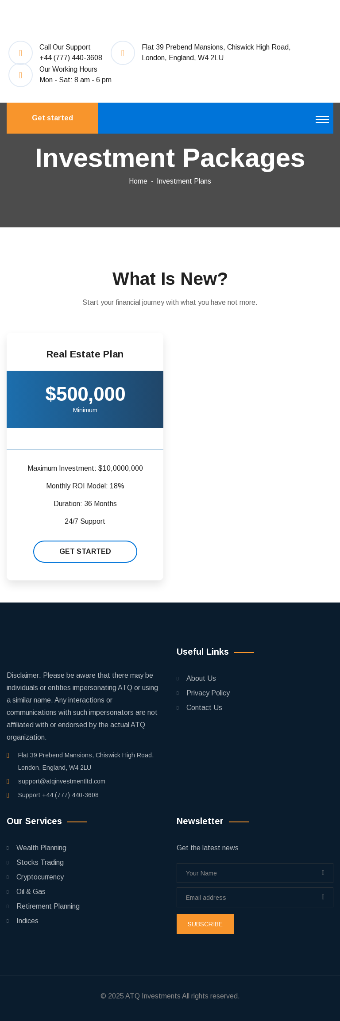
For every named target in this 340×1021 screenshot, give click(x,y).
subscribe (205, 924)
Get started (52, 118)
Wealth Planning (41, 848)
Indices (27, 921)
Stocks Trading (40, 862)
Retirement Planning (48, 906)
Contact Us (204, 707)
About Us (201, 678)
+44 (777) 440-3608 (70, 57)
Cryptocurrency (40, 877)
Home (138, 181)
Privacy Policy (208, 693)
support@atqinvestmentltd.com (61, 781)
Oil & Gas (31, 891)
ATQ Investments (153, 996)
